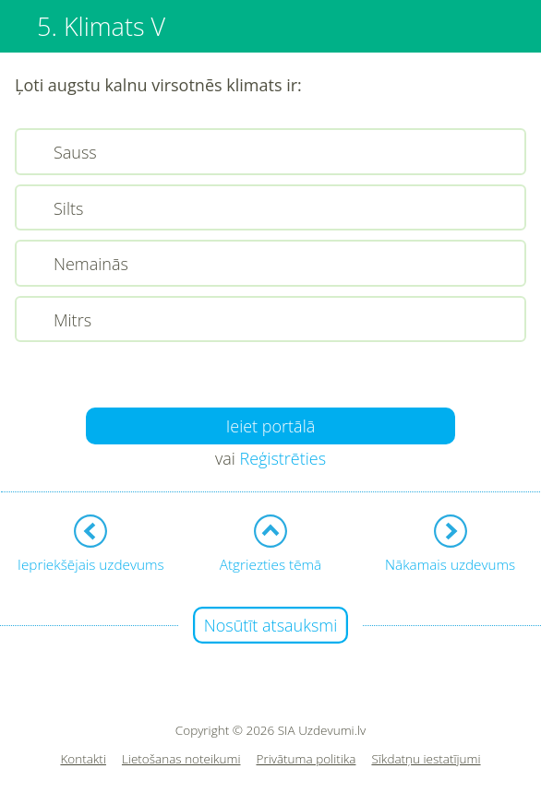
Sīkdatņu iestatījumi (425, 759)
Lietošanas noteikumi (181, 759)
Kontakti (83, 759)
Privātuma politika (306, 759)
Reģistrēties (282, 458)
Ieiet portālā (271, 426)
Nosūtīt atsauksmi (271, 625)
